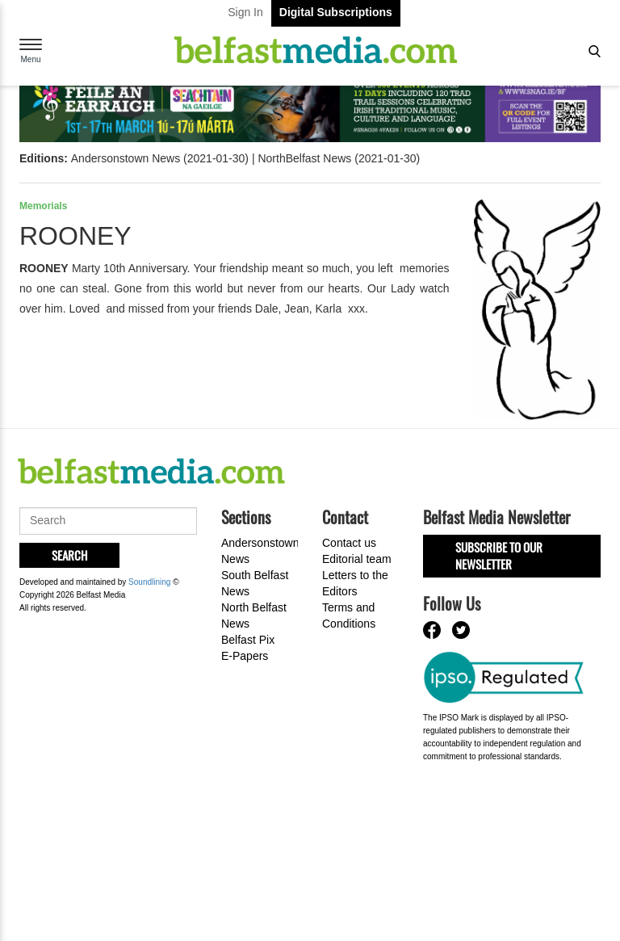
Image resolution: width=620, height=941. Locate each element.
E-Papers (244, 655)
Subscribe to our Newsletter (498, 555)
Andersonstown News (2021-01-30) (160, 158)
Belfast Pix (247, 639)
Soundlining (149, 582)
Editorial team (357, 558)
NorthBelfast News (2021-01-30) (339, 158)
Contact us (349, 542)
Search (69, 555)
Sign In (245, 12)
